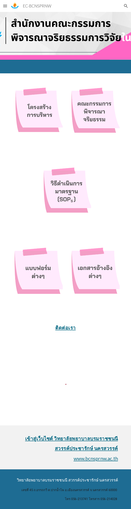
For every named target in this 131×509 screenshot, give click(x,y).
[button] (5, 6)
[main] (65, 326)
